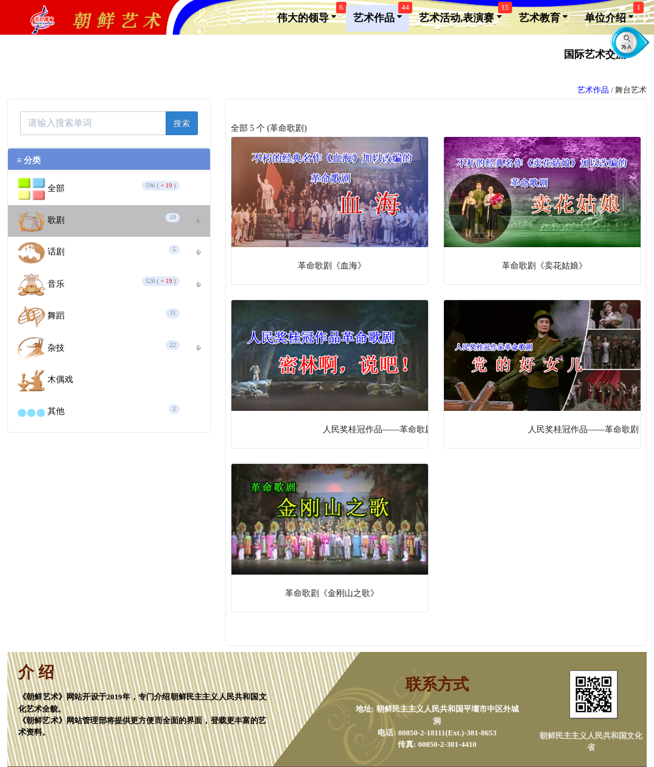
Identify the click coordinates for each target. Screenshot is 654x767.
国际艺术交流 (598, 53)
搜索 (182, 123)
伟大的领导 (310, 14)
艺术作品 (381, 14)
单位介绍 (613, 14)
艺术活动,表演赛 (464, 14)
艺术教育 (543, 17)
